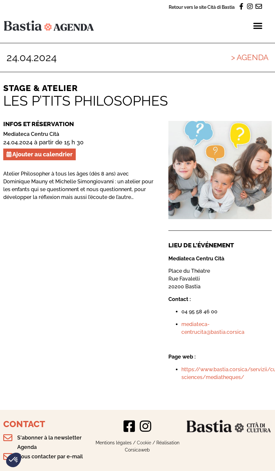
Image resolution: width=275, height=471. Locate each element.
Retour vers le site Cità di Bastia (202, 7)
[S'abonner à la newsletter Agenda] (7, 437)
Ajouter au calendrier (39, 154)
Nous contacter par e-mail (50, 456)
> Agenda (249, 57)
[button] (13, 460)
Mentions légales (114, 442)
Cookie (144, 442)
